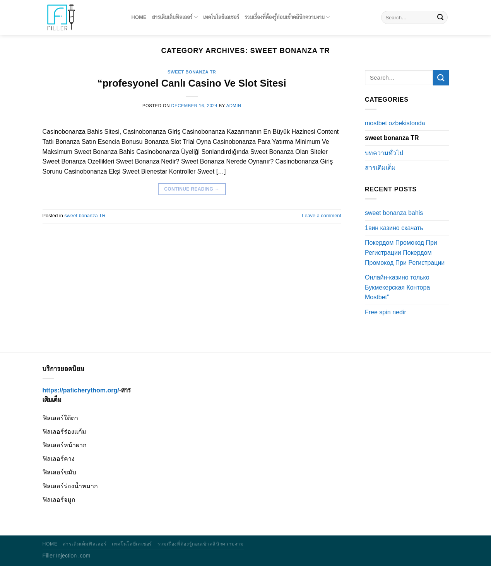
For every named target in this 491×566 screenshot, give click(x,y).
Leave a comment (321, 215)
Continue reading (191, 189)
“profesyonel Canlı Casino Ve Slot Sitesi (192, 83)
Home (139, 17)
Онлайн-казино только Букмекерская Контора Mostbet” (397, 287)
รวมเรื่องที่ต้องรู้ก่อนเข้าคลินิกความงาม (287, 17)
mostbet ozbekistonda (395, 123)
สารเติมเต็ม (380, 167)
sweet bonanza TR (192, 72)
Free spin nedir (385, 312)
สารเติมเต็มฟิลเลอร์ (175, 17)
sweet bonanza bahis (394, 213)
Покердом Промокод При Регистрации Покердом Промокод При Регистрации (405, 252)
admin (233, 105)
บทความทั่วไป (384, 153)
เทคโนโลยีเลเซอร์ (221, 17)
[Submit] (440, 17)
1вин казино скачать (394, 228)
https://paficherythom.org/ (81, 390)
